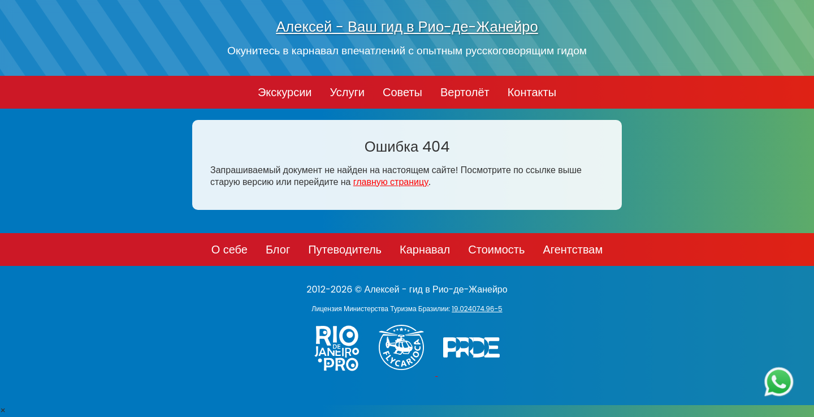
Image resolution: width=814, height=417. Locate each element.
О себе (229, 249)
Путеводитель (345, 249)
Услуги (347, 92)
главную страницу (390, 181)
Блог (278, 249)
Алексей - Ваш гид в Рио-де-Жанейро (407, 26)
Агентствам (573, 249)
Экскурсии (285, 92)
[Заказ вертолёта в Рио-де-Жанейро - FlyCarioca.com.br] (407, 372)
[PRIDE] (474, 372)
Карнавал (425, 249)
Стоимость (496, 249)
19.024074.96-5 (477, 308)
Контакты (532, 92)
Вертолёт (465, 92)
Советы (402, 92)
